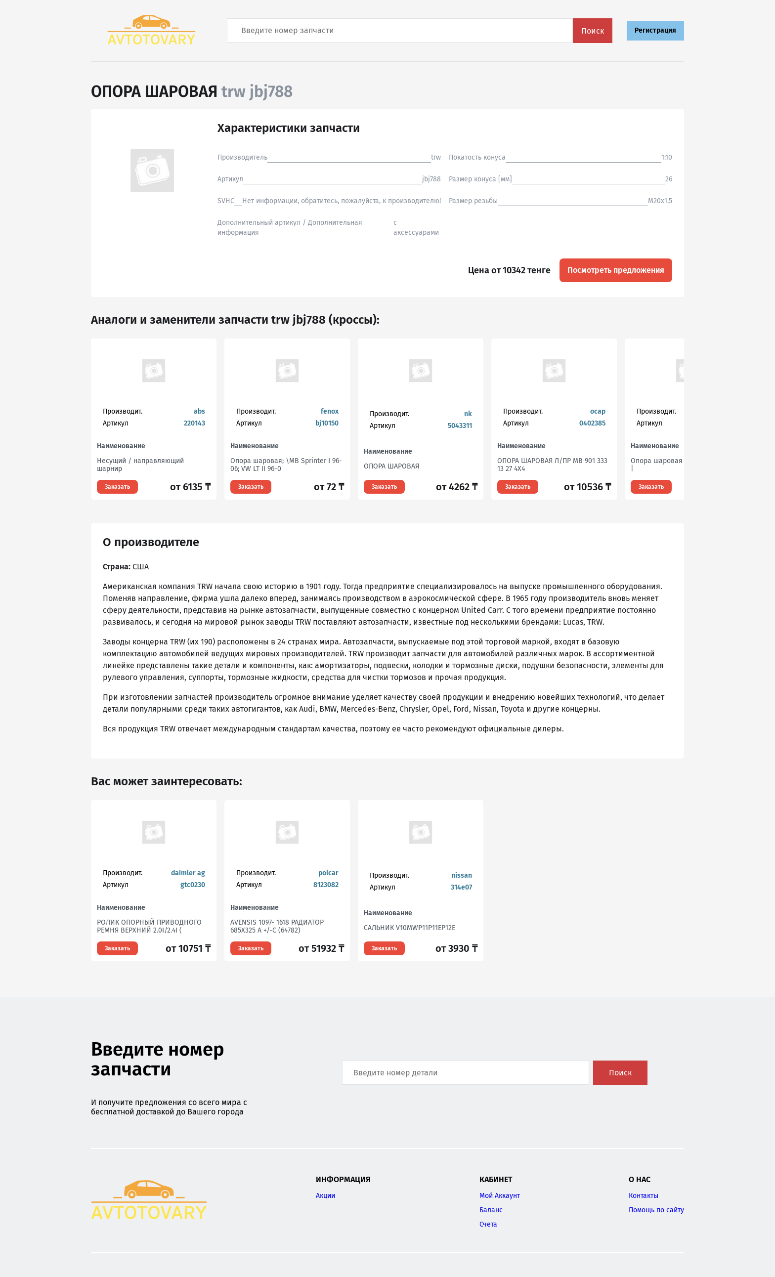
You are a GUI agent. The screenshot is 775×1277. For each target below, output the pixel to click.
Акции (325, 1196)
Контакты (643, 1196)
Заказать (117, 486)
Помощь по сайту (656, 1210)
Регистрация (655, 30)
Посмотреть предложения (615, 270)
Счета (488, 1224)
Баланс (491, 1210)
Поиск (592, 31)
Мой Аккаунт (499, 1196)
